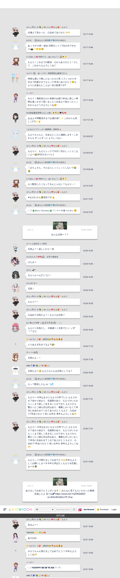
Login (114, 4)
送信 (92, 570)
